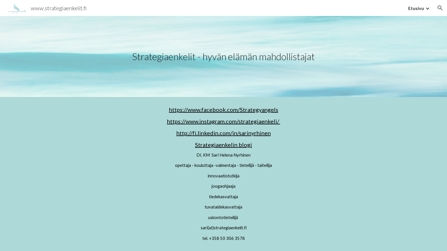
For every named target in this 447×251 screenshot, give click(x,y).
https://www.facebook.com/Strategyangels (223, 109)
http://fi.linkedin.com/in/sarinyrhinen (223, 132)
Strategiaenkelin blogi (223, 144)
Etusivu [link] (416, 8)
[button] (440, 8)
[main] (223, 56)
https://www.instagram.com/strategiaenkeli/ (223, 121)
